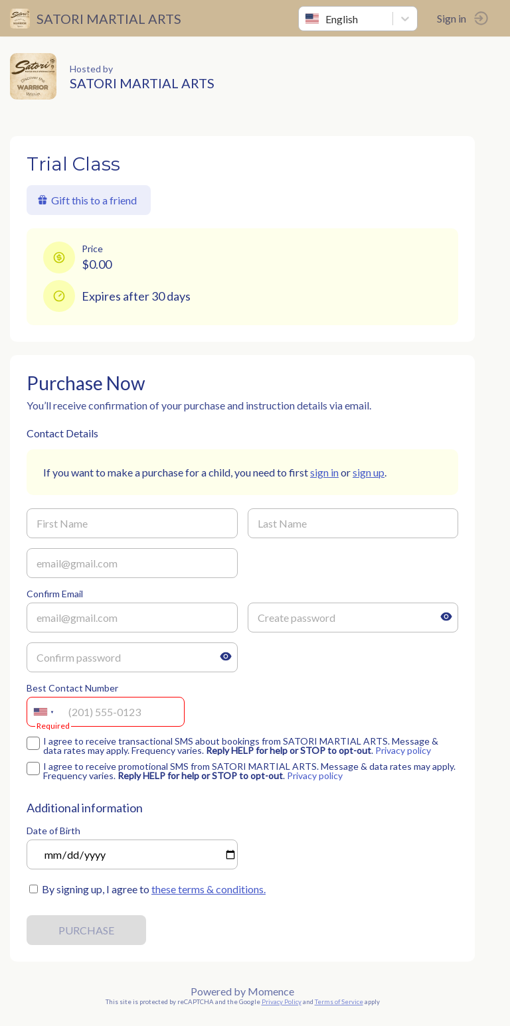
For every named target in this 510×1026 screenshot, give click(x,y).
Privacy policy (403, 750)
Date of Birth (53, 830)
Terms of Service (339, 1001)
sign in (324, 472)
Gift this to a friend (87, 200)
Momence (271, 991)
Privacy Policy (281, 1001)
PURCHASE (86, 930)
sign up (368, 472)
